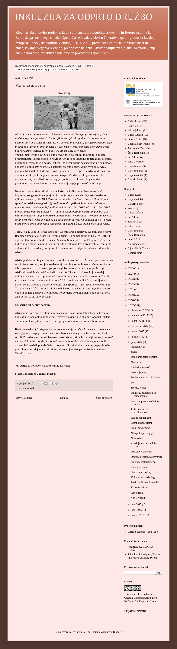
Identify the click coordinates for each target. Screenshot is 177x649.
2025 (131, 268)
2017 (131, 305)
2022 (131, 284)
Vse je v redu (138, 497)
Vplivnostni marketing (143, 477)
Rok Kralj (64, 93)
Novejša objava (24, 397)
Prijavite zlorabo (135, 611)
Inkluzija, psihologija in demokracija (143, 394)
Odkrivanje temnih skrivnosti (146, 456)
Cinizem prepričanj (141, 472)
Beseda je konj (138, 372)
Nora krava (137, 438)
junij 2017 (137, 342)
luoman (96, 632)
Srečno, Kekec (138, 387)
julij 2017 (136, 337)
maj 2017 (136, 504)
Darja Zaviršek (135, 175)
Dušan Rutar (134, 121)
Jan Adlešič (134, 157)
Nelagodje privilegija (142, 433)
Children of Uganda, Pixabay (39, 373)
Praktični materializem (143, 462)
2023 (131, 279)
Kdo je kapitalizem (141, 417)
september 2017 (140, 326)
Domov (64, 397)
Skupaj (134, 351)
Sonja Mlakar (135, 166)
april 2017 (137, 510)
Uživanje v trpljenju (141, 451)
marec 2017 (137, 515)
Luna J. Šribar (135, 139)
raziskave (32, 203)
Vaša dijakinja (135, 130)
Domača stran (135, 252)
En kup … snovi (139, 467)
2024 (131, 273)
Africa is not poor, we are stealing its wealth (59, 150)
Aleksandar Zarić (137, 148)
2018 (131, 300)
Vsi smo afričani (139, 487)
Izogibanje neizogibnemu (144, 356)
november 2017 (140, 315)
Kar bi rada (137, 492)
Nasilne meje (138, 362)
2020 (131, 295)
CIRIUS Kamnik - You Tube (143, 531)
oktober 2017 (138, 321)
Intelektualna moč (140, 367)
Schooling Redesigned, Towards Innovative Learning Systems (145, 556)
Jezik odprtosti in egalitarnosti (140, 411)
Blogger (117, 632)
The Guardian (34, 248)
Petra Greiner (135, 161)
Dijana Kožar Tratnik (139, 143)
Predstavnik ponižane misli (145, 482)
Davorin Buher (135, 179)
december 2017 (139, 310)
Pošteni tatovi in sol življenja (146, 377)
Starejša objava (104, 397)
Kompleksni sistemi (141, 422)
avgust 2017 (138, 331)
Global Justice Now (87, 199)
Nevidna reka (138, 346)
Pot (132, 382)
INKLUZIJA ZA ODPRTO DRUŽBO (83, 17)
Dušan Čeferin (135, 134)
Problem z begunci (141, 428)
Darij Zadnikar (135, 170)
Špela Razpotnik (136, 152)
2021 (131, 289)
